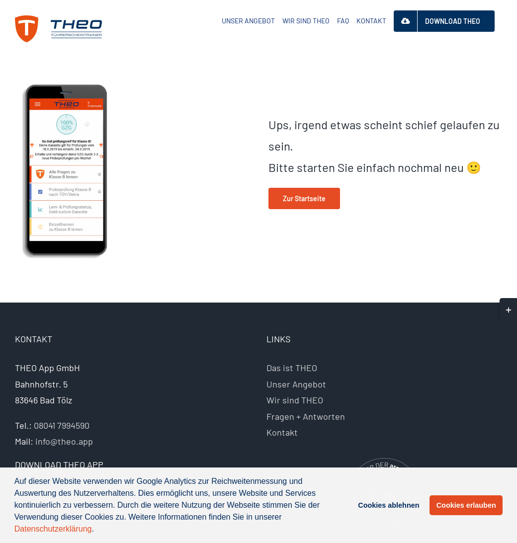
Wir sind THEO (294, 399)
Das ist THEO (291, 367)
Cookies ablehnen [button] (388, 505)
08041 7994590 (61, 425)
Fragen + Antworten (305, 416)
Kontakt (282, 432)
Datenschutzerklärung (53, 529)
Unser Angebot (296, 384)
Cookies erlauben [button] (466, 505)
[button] (97, 530)
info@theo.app (64, 441)
